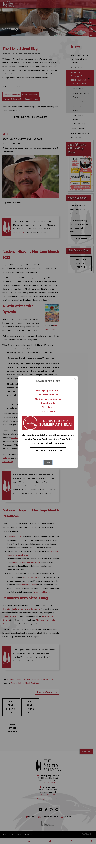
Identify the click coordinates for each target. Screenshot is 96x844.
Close (48, 463)
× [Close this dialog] (75, 379)
